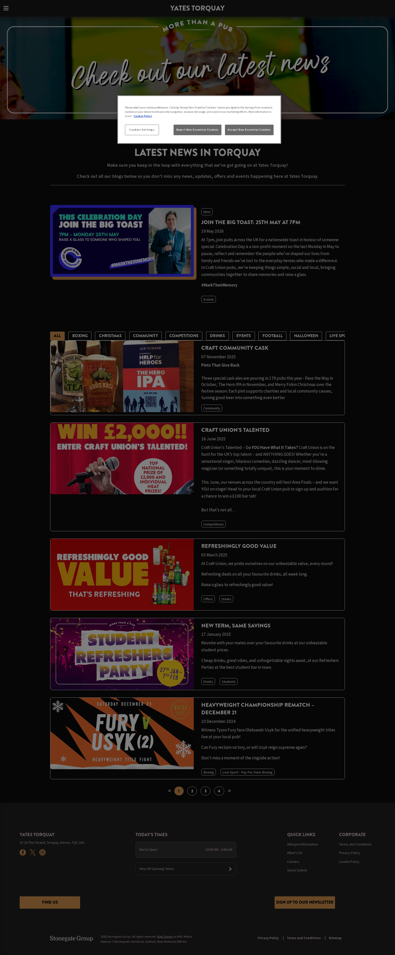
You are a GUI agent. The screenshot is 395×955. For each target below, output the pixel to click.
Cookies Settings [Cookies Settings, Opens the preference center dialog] (141, 129)
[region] (199, 119)
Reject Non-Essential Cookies (197, 129)
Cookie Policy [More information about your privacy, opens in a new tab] (143, 116)
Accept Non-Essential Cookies (249, 129)
